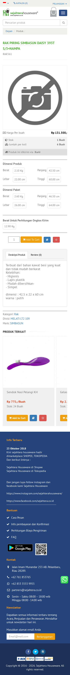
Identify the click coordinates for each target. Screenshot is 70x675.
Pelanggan (60, 3)
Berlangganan (45, 636)
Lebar (6, 179)
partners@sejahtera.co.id (26, 590)
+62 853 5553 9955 (23, 583)
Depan (9, 31)
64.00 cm (54, 205)
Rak (16, 314)
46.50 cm (54, 196)
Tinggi (41, 179)
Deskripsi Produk (16, 254)
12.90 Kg (9, 226)
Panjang (41, 170)
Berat (6, 170)
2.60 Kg (18, 196)
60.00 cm (54, 179)
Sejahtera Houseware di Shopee (25, 467)
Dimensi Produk (12, 164)
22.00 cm (19, 179)
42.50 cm (54, 170)
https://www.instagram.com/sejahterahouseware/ (34, 493)
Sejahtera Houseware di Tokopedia (26, 471)
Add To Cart (31, 239)
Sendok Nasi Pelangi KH (22, 392)
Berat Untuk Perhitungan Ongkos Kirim (26, 220)
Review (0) (36, 254)
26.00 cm (19, 205)
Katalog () (20, 3)
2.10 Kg (18, 170)
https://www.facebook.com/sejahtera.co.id (30, 501)
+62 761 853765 (21, 577)
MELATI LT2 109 (20, 318)
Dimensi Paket (11, 190)
